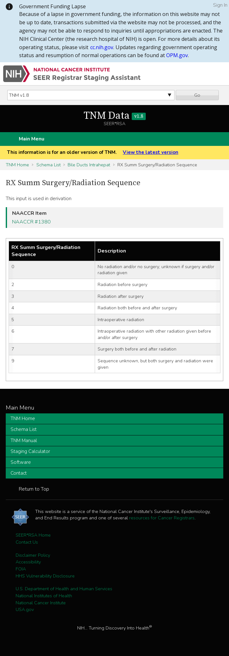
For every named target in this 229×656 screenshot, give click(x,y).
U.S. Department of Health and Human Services (64, 588)
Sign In (220, 5)
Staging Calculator (30, 451)
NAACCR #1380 (31, 221)
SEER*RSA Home (33, 535)
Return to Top (34, 489)
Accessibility (28, 562)
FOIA (21, 569)
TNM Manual (24, 440)
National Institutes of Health (44, 595)
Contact (19, 473)
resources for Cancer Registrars (162, 518)
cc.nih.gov (101, 47)
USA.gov (25, 609)
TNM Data (115, 115)
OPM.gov (177, 55)
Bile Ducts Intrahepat (89, 165)
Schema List (48, 165)
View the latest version (150, 152)
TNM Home (17, 165)
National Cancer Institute (41, 602)
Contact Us (27, 542)
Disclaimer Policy (33, 555)
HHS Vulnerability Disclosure (45, 576)
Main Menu (31, 138)
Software (21, 462)
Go (197, 95)
